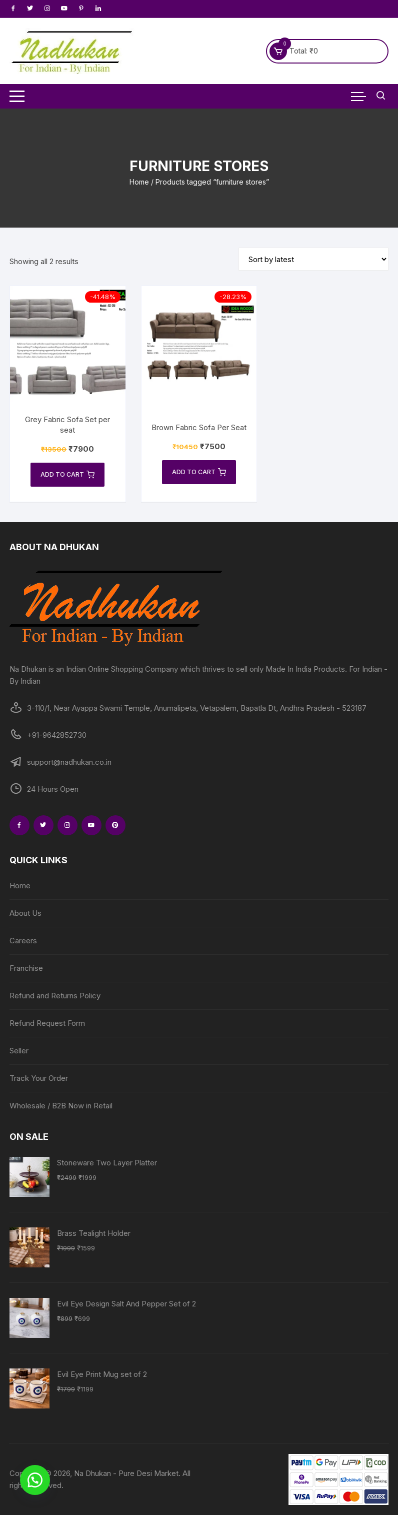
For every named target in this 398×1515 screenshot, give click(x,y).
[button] (35, 1480)
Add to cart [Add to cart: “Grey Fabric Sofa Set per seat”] (67, 475)
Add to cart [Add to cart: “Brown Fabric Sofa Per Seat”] (199, 472)
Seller (19, 1050)
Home (139, 182)
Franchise (26, 968)
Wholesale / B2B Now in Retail (61, 1105)
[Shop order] (313, 259)
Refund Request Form (47, 1023)
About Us (26, 913)
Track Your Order (39, 1078)
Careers (23, 940)
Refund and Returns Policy (55, 995)
